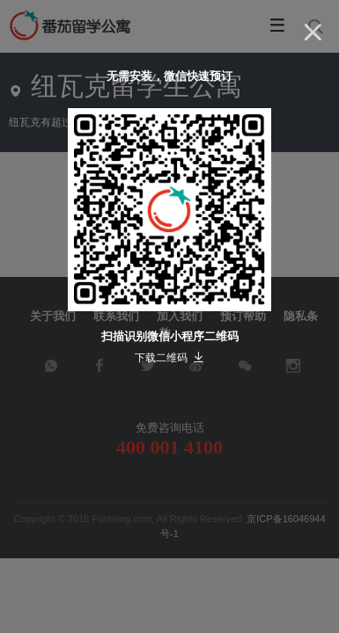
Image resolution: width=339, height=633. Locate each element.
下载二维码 (169, 358)
